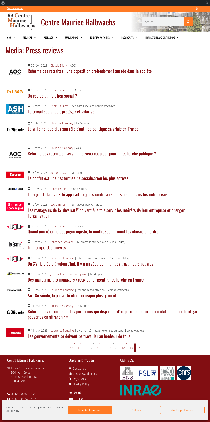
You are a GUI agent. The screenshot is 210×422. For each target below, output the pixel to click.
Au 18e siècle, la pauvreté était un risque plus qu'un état (74, 295)
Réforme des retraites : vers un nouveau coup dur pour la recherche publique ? (92, 153)
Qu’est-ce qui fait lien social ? (52, 95)
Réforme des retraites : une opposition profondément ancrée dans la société (90, 70)
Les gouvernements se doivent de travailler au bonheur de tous (79, 335)
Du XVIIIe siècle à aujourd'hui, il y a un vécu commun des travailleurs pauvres (90, 263)
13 (131, 348)
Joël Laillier (57, 274)
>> (139, 348)
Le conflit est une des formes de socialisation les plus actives (78, 178)
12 (123, 348)
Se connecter (15, 8)
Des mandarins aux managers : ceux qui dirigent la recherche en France (86, 279)
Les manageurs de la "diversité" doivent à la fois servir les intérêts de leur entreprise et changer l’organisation (106, 213)
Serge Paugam (59, 90)
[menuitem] (3, 3)
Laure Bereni (58, 189)
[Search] (188, 21)
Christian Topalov (76, 274)
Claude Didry (58, 65)
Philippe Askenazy (61, 123)
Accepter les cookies (90, 410)
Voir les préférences (182, 410)
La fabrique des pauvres (47, 247)
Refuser (136, 410)
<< (71, 348)
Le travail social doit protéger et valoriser (62, 111)
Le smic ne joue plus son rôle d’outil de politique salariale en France (83, 128)
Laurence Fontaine (62, 242)
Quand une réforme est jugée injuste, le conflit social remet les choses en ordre (93, 231)
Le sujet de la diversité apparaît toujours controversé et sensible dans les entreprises (98, 194)
